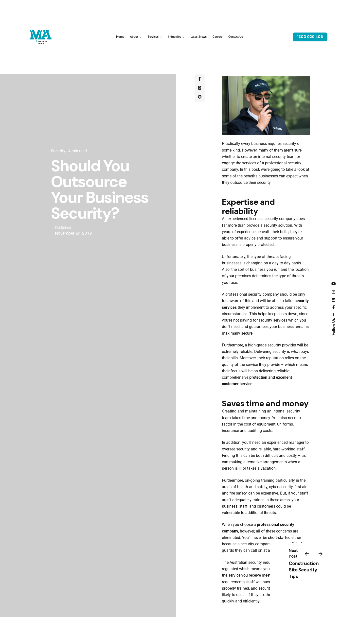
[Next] (320, 554)
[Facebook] (199, 79)
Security (58, 151)
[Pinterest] (199, 97)
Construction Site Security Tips (304, 570)
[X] (199, 88)
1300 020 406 (310, 36)
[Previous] (307, 554)
